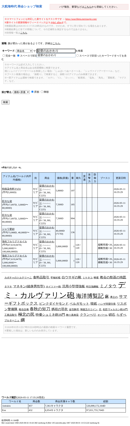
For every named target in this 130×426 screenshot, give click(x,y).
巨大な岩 (7, 201)
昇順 (36, 91)
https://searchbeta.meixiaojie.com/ (81, 19)
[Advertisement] (65, 134)
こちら (88, 6)
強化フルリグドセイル (14, 241)
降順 (46, 91)
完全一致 (10, 55)
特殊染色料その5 (11, 188)
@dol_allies (56, 22)
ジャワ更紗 (8, 229)
